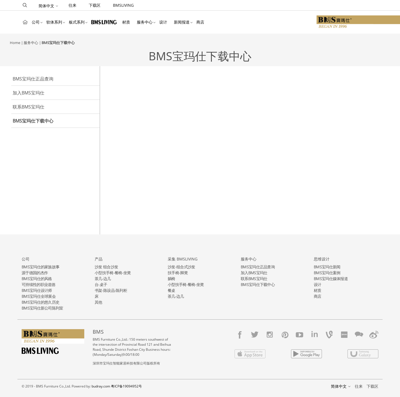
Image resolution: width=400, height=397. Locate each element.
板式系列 (77, 22)
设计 (163, 22)
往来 (72, 5)
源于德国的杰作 (35, 272)
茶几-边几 (103, 278)
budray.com (101, 386)
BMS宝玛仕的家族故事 (40, 266)
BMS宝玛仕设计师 (37, 290)
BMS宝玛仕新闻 (327, 266)
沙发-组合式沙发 (181, 266)
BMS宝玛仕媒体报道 (331, 278)
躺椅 (171, 278)
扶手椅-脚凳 (178, 272)
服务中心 (145, 22)
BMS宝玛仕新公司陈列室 (42, 308)
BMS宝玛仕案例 (327, 272)
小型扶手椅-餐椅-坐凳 (113, 272)
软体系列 (54, 22)
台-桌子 (101, 284)
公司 (36, 22)
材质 (126, 22)
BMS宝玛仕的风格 (37, 278)
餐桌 (171, 290)
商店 (200, 22)
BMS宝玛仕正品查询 (33, 79)
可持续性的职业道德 (38, 284)
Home (25, 22)
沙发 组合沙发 (106, 266)
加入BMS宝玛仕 (28, 93)
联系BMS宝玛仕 (28, 107)
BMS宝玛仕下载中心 (58, 42)
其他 (98, 302)
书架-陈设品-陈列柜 (111, 290)
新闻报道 (182, 22)
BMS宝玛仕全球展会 (39, 296)
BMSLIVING (123, 5)
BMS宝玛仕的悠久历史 (40, 302)
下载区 (95, 5)
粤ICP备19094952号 (126, 386)
